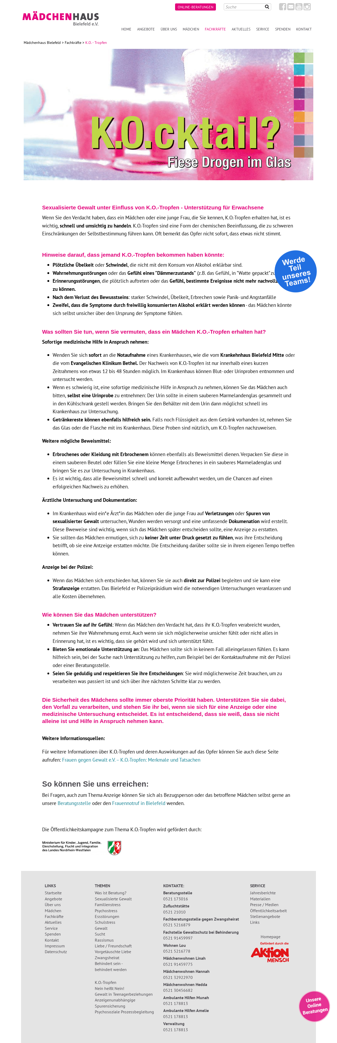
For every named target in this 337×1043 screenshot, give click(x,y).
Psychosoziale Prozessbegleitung (124, 1011)
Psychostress (106, 910)
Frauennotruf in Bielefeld (138, 803)
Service (262, 29)
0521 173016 (175, 898)
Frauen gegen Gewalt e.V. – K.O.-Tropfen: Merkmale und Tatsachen (130, 759)
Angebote (146, 29)
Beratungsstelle (75, 803)
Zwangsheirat (107, 957)
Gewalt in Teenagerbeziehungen (124, 994)
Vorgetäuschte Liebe (113, 951)
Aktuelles (241, 29)
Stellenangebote (265, 916)
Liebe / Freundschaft (113, 945)
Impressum (55, 945)
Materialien (260, 898)
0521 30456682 (178, 990)
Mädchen (191, 29)
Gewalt (101, 928)
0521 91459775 (178, 964)
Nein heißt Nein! (109, 988)
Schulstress (105, 922)
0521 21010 (174, 912)
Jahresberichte (263, 892)
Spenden (282, 29)
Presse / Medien (264, 904)
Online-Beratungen (195, 6)
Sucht (100, 934)
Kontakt (304, 29)
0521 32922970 (178, 977)
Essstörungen (107, 916)
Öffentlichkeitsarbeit (268, 910)
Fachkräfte (215, 29)
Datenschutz (56, 951)
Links (255, 922)
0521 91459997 (178, 938)
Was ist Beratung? (110, 892)
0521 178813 (175, 1003)
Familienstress (108, 904)
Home (126, 29)
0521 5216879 (176, 924)
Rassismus (104, 940)
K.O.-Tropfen (105, 982)
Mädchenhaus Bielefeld (42, 42)
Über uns (169, 29)
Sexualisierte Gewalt (113, 898)
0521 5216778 (176, 951)
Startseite (53, 892)
